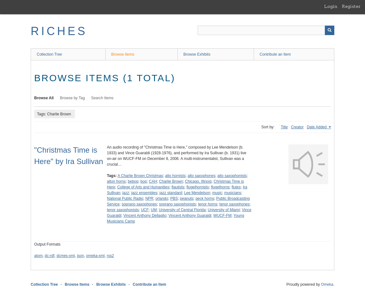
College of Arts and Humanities (143, 187)
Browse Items (122, 54)
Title (284, 127)
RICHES (59, 31)
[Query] (266, 30)
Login (330, 6)
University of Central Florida (182, 210)
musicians (232, 193)
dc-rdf (49, 255)
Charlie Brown (171, 181)
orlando (161, 198)
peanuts (187, 198)
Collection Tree (49, 54)
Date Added (317, 127)
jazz (125, 193)
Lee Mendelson (197, 193)
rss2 (110, 255)
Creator (297, 127)
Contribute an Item (275, 54)
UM (154, 210)
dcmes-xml (66, 255)
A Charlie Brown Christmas (140, 176)
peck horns (204, 198)
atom (38, 255)
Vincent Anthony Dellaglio (144, 215)
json (80, 255)
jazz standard (170, 193)
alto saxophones (201, 176)
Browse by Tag (72, 98)
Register (351, 6)
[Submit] (329, 30)
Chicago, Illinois (198, 181)
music (217, 193)
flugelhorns (220, 187)
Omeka (327, 284)
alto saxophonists (232, 176)
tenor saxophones (235, 204)
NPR (149, 198)
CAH (153, 181)
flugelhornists (197, 187)
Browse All (44, 98)
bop (143, 181)
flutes (236, 187)
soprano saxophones (139, 204)
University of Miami (224, 210)
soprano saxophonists (177, 204)
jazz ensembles (144, 193)
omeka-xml (95, 255)
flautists (177, 187)
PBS (174, 198)
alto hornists (175, 176)
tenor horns (207, 204)
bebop (133, 181)
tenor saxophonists (123, 210)
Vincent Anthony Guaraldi (190, 215)
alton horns (116, 181)
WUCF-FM (222, 215)
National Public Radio (125, 198)
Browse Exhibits (196, 54)
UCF (145, 210)
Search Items (102, 98)
